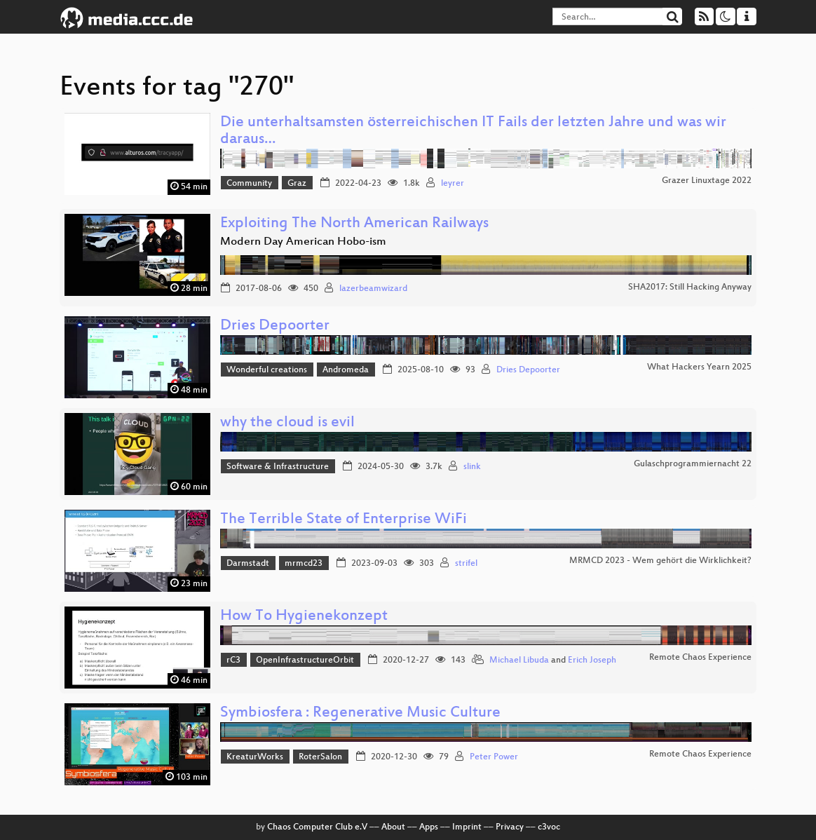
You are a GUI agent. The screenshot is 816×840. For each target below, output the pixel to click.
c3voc (549, 827)
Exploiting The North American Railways (354, 224)
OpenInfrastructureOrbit (305, 660)
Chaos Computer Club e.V (317, 827)
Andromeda (345, 370)
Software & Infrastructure (277, 467)
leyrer (452, 184)
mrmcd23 (303, 564)
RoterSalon (320, 757)
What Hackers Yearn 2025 (699, 367)
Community (249, 184)
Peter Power (494, 757)
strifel (466, 564)
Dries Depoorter (274, 326)
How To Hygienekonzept (304, 616)
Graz (296, 184)
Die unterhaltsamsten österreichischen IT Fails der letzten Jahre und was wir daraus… (473, 131)
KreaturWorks (254, 757)
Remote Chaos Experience (700, 658)
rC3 (233, 660)
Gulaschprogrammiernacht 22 (693, 464)
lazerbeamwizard (373, 289)
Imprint (467, 827)
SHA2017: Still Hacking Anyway (690, 287)
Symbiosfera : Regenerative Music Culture (360, 713)
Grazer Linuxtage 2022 (707, 181)
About (393, 827)
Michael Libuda (519, 660)
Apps (428, 827)
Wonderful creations (266, 370)
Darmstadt (247, 564)
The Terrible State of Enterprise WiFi (343, 520)
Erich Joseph (592, 660)
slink (472, 467)
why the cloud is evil (287, 423)
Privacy (510, 827)
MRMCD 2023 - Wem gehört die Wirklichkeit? (660, 561)
